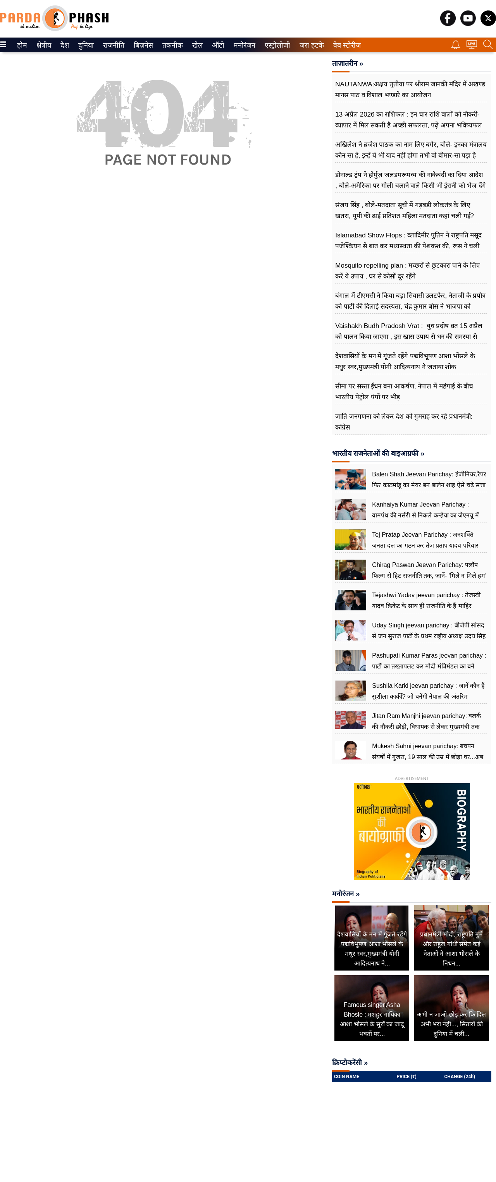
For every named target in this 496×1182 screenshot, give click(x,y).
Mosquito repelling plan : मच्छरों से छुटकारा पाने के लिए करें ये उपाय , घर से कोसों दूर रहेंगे (407, 271)
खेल (197, 45)
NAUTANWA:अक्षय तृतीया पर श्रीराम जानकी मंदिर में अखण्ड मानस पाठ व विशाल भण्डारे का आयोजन (410, 90)
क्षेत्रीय (42, 45)
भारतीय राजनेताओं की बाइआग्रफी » (378, 453)
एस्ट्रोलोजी (276, 45)
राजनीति (112, 45)
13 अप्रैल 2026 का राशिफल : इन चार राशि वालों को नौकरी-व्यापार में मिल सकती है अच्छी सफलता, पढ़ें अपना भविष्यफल (408, 120)
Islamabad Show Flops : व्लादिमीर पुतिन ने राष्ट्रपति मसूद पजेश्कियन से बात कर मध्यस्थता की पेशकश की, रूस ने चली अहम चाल (408, 246)
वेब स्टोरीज (345, 45)
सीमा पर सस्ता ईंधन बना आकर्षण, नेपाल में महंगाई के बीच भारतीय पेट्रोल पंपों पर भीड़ (404, 392)
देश (64, 45)
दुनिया (85, 45)
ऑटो (217, 45)
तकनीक (171, 45)
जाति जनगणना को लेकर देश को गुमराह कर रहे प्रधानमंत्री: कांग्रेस (403, 422)
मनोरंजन (243, 45)
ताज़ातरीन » (347, 63)
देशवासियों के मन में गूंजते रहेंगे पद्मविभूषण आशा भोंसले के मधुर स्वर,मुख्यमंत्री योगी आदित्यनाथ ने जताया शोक (405, 361)
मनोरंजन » (346, 894)
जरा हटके (310, 45)
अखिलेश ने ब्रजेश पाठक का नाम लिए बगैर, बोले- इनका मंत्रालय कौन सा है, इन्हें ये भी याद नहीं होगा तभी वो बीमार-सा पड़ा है (411, 150)
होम (21, 45)
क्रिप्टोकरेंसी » (350, 1063)
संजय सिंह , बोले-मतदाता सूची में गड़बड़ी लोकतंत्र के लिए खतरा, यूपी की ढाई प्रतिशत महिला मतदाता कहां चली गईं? (404, 210)
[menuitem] (22, 45)
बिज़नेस (142, 45)
